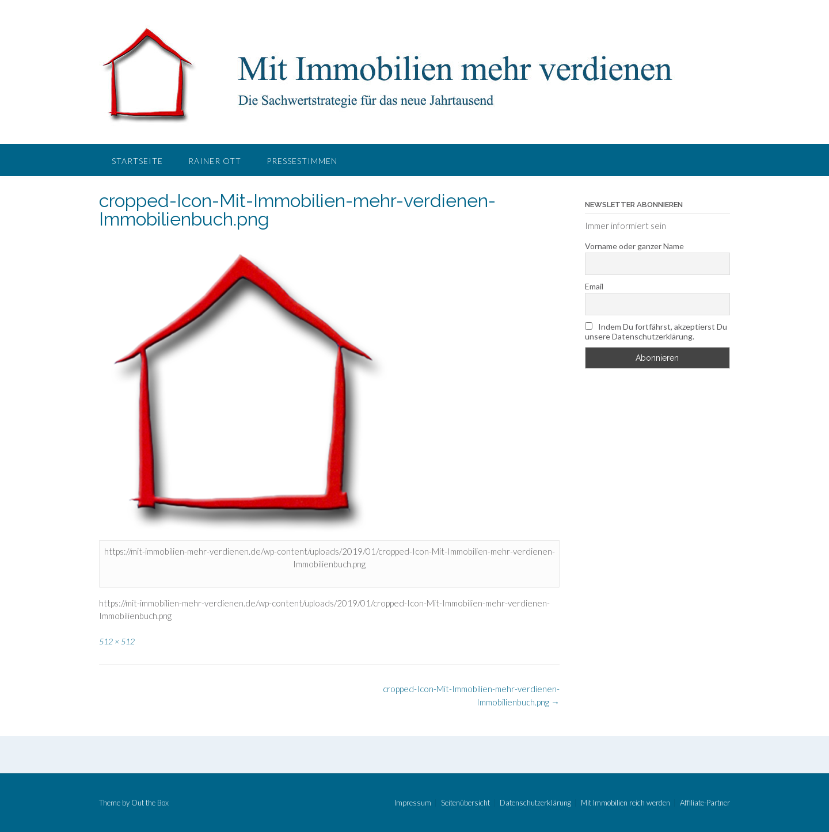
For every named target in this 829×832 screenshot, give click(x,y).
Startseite (137, 161)
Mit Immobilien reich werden (625, 803)
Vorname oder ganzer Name (634, 246)
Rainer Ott (214, 161)
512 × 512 (117, 641)
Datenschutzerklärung (535, 803)
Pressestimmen (302, 161)
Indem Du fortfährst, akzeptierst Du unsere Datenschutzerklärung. (656, 331)
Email (594, 286)
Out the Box (150, 802)
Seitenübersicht (465, 803)
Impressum (412, 803)
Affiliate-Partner (705, 803)
